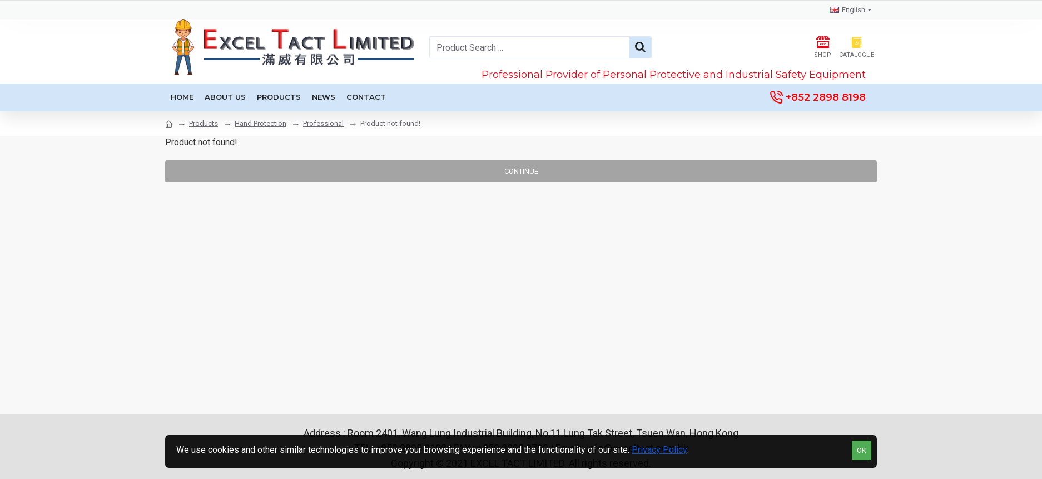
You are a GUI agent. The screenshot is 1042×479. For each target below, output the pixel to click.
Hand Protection (260, 123)
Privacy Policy (659, 449)
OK (861, 450)
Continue (521, 171)
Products (203, 123)
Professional (323, 123)
